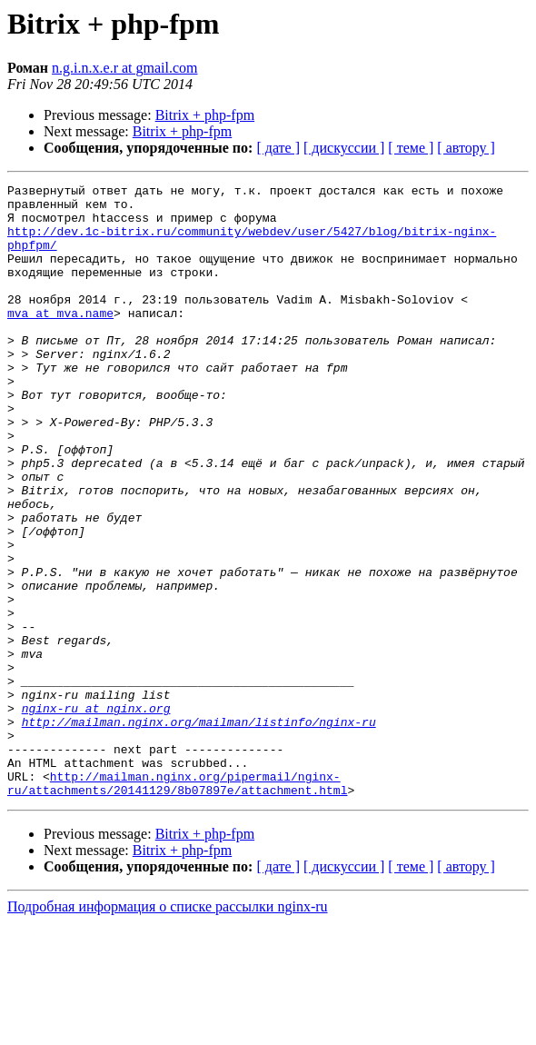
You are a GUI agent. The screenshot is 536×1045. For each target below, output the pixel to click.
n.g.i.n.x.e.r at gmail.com (124, 67)
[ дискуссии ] (343, 147)
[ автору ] (465, 147)
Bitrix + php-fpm (204, 115)
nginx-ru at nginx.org (96, 814)
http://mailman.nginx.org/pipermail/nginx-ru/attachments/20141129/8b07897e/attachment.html (177, 904)
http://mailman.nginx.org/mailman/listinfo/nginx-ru (199, 830)
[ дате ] (278, 147)
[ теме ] (410, 147)
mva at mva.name (60, 340)
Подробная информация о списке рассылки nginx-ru (167, 1029)
